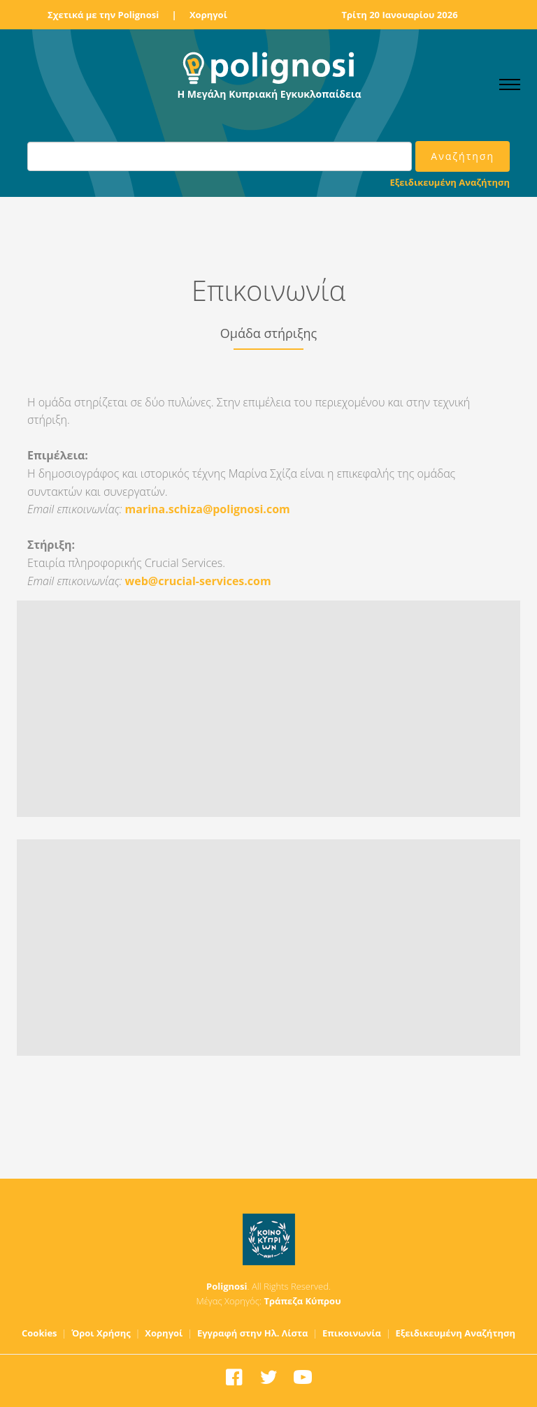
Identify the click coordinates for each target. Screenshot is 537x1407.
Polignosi (227, 1286)
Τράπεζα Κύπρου (302, 1301)
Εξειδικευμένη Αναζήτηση (450, 182)
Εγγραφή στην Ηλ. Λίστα (252, 1333)
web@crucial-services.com (198, 581)
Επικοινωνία (351, 1333)
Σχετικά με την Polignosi (103, 14)
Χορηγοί (208, 14)
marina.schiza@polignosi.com (207, 509)
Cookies (39, 1333)
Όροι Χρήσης (101, 1333)
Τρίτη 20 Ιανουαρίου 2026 (399, 14)
